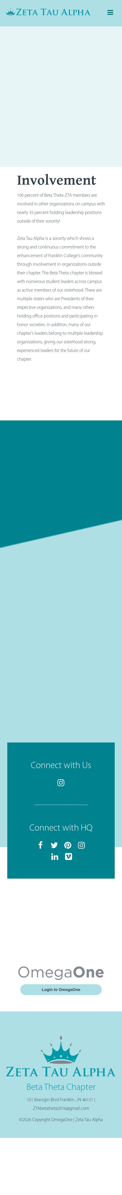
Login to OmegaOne (61, 989)
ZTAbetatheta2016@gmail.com (61, 1108)
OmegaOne (61, 1120)
